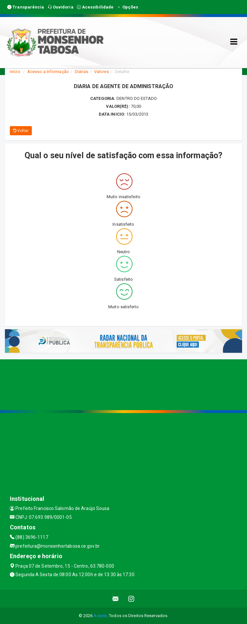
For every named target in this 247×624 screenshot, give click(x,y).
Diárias (81, 71)
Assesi (100, 615)
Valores (101, 71)
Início (15, 71)
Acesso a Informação (48, 71)
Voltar (21, 130)
